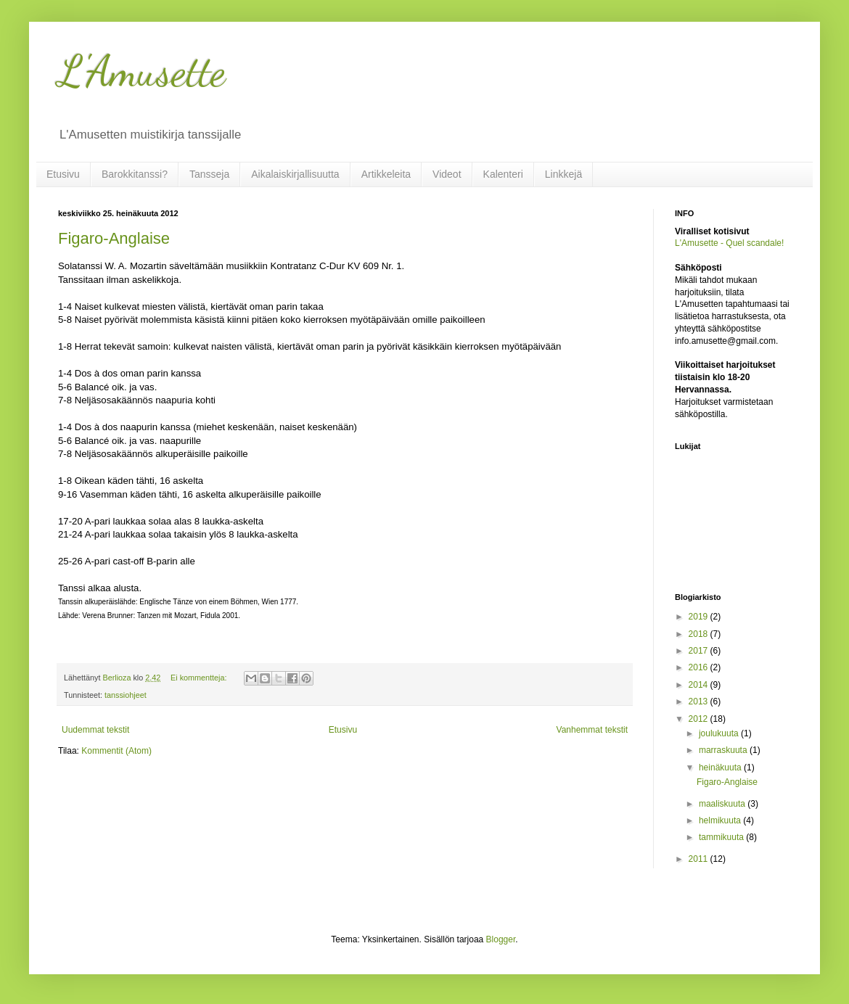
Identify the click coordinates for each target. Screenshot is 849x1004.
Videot (446, 174)
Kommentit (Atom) (116, 751)
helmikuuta (721, 820)
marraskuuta (724, 750)
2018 (699, 634)
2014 (699, 685)
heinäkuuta (721, 767)
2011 (699, 859)
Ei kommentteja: (200, 677)
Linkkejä (563, 174)
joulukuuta (720, 733)
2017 (699, 651)
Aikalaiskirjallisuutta (295, 174)
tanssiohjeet (125, 695)
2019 (699, 617)
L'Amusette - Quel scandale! (729, 243)
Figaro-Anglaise (114, 238)
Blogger (501, 939)
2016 (699, 667)
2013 (699, 701)
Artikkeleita (386, 174)
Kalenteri (503, 174)
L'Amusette (142, 71)
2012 (699, 719)
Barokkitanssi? (135, 174)
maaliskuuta (723, 804)
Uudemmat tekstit (95, 730)
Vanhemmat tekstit (592, 730)
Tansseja (209, 174)
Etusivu (63, 174)
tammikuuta (722, 837)
